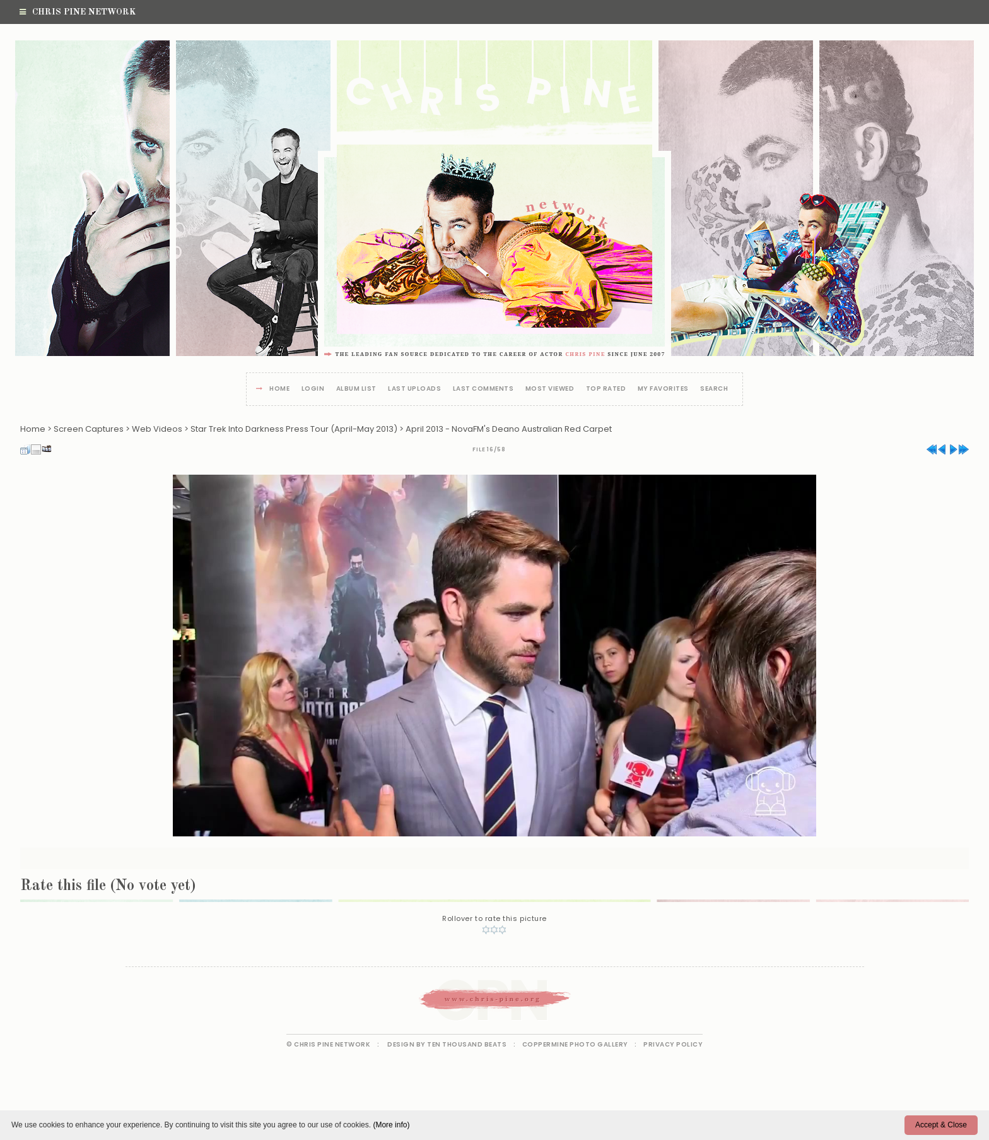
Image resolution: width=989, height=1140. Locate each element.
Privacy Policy (673, 1044)
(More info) (391, 1124)
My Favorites (663, 389)
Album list (356, 389)
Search (714, 389)
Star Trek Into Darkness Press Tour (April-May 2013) (293, 429)
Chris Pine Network (78, 12)
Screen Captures (89, 429)
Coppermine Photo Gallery (575, 1044)
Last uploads (414, 389)
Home (279, 389)
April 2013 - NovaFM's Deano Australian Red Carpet (509, 429)
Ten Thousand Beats (466, 1044)
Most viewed (550, 389)
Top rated (606, 389)
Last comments (483, 389)
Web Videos (157, 429)
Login (313, 389)
